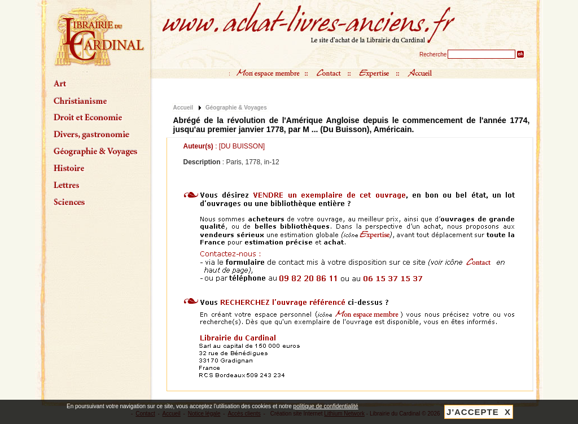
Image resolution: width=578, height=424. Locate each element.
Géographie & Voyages (236, 107)
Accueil (183, 107)
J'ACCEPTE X (478, 412)
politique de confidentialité (326, 406)
